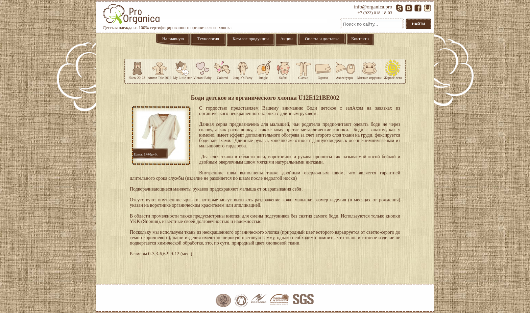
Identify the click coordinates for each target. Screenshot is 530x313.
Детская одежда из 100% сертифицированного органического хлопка (167, 17)
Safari (283, 69)
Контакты (360, 38)
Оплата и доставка (322, 38)
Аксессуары (345, 69)
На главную (173, 38)
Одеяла (323, 69)
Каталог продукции (251, 38)
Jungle (263, 69)
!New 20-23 (137, 69)
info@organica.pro (373, 6)
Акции (286, 38)
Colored (222, 69)
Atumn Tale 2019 (159, 69)
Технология (208, 38)
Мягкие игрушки (369, 69)
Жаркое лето (393, 69)
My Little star (182, 69)
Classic (303, 69)
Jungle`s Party (242, 69)
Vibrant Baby (202, 69)
